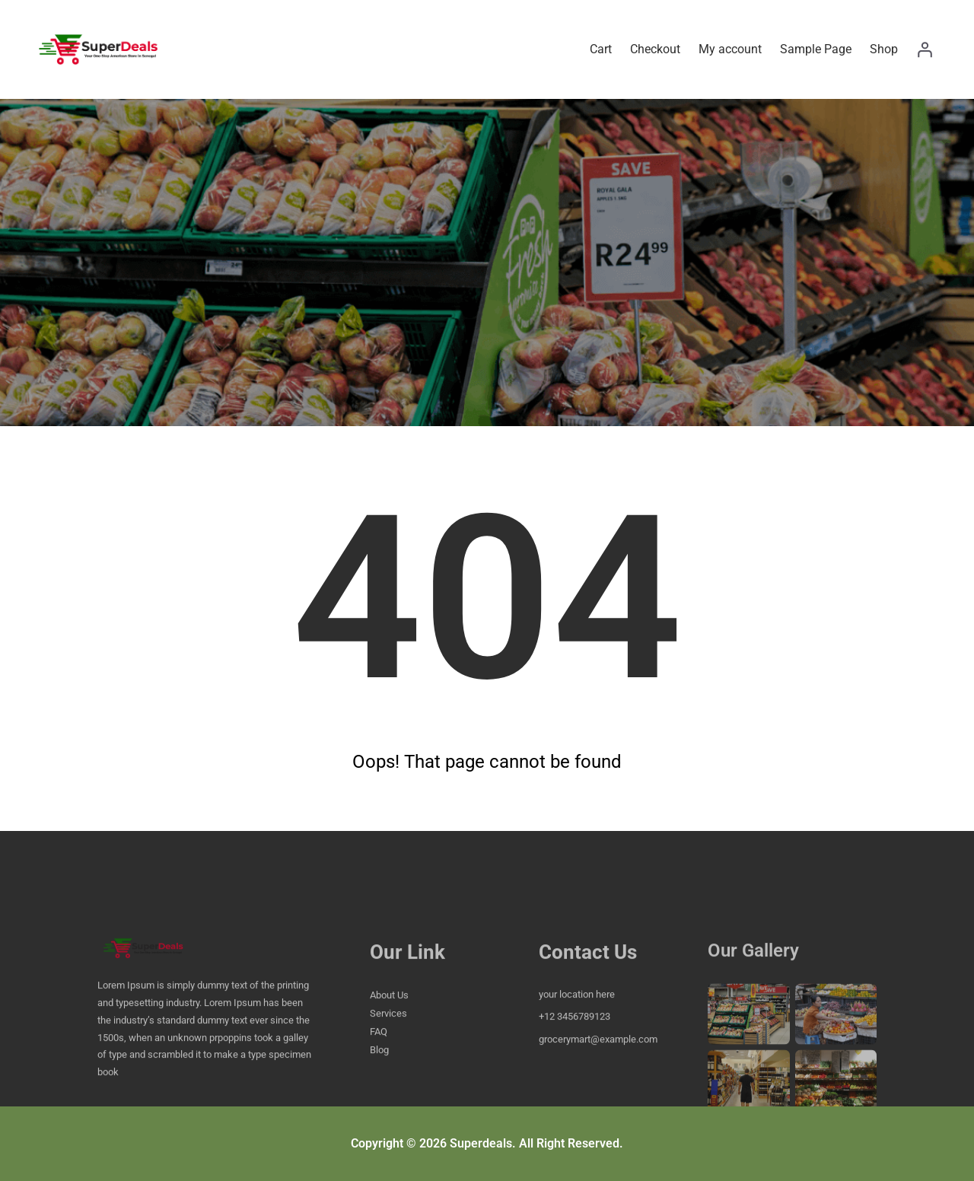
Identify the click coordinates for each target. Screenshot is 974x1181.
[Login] (925, 49)
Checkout (655, 49)
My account (730, 49)
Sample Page (815, 49)
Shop (884, 49)
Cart (601, 49)
